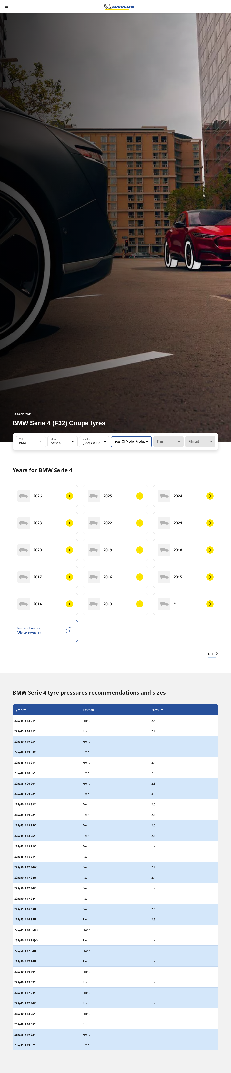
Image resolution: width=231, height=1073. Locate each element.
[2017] (45, 577)
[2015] (185, 577)
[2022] (115, 523)
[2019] (115, 550)
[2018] (185, 550)
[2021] (185, 523)
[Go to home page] (119, 6)
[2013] (115, 604)
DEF (213, 654)
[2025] (115, 496)
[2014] (45, 604)
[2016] (115, 577)
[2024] (185, 496)
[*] (185, 604)
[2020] (45, 550)
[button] (41, 441)
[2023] (45, 523)
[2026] (45, 496)
